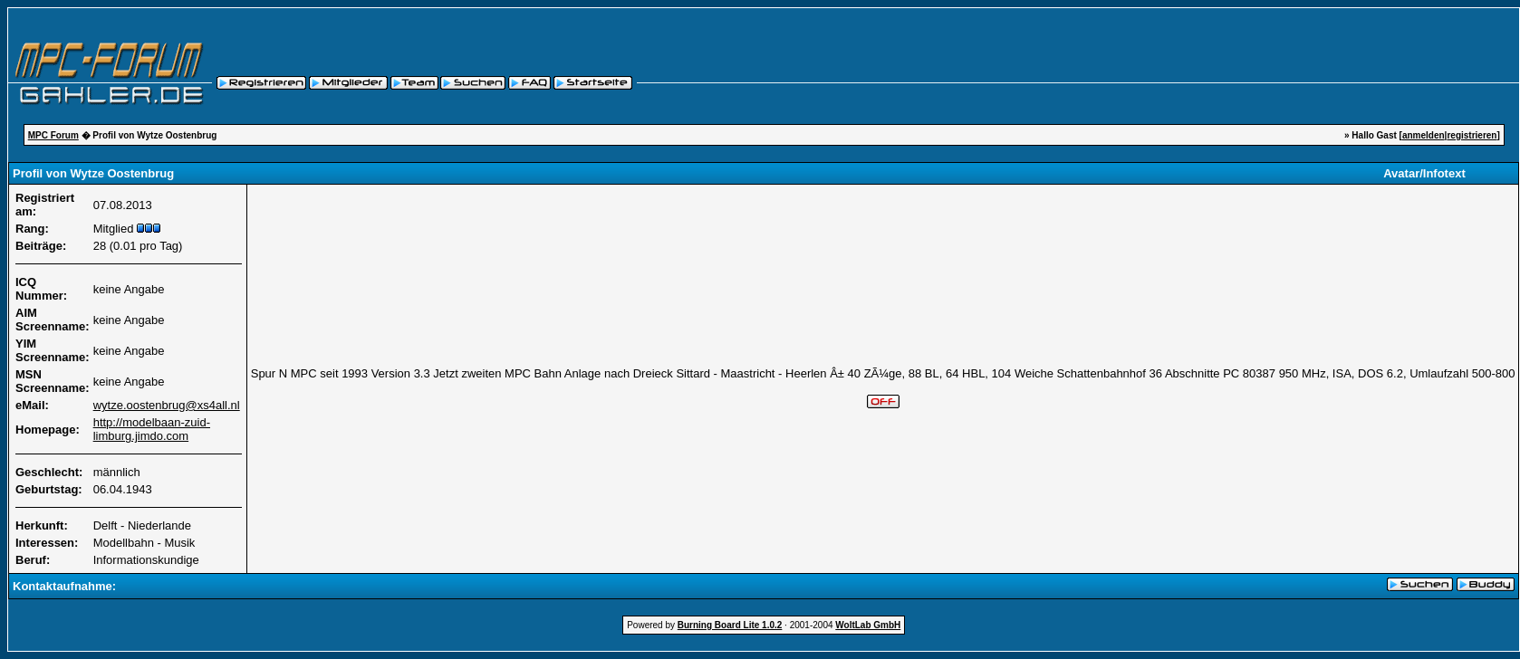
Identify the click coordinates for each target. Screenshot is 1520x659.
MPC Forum (53, 135)
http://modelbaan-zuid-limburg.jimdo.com (151, 429)
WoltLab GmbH (867, 625)
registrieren (1471, 135)
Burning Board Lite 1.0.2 (730, 625)
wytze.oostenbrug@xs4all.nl (166, 405)
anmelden (1423, 135)
